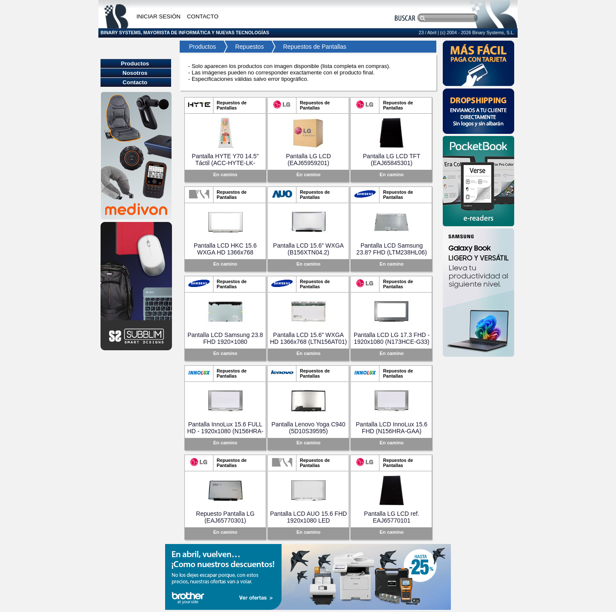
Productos (200, 46)
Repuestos (249, 46)
